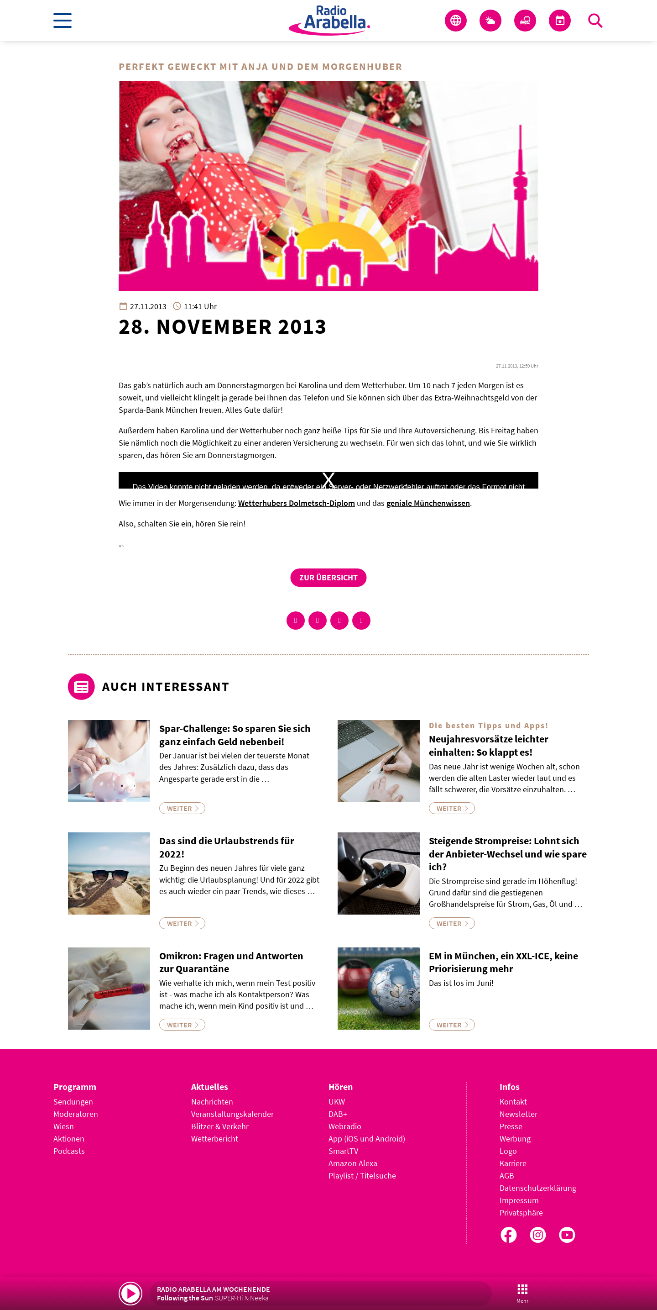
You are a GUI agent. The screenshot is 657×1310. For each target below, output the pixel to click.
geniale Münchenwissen (428, 503)
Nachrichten (212, 1101)
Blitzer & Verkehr (220, 1126)
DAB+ (337, 1114)
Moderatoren (75, 1114)
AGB (507, 1175)
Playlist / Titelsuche (362, 1175)
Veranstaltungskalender (232, 1114)
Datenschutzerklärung (538, 1188)
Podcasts (69, 1151)
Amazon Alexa (352, 1163)
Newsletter (518, 1114)
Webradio (344, 1126)
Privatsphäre (521, 1212)
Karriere (513, 1163)
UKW (336, 1101)
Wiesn (63, 1126)
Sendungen (73, 1101)
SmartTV (343, 1151)
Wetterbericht (214, 1138)
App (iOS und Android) (366, 1138)
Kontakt (513, 1101)
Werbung (515, 1138)
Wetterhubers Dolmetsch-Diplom (296, 503)
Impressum (519, 1200)
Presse (511, 1126)
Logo (508, 1151)
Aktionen (68, 1138)
